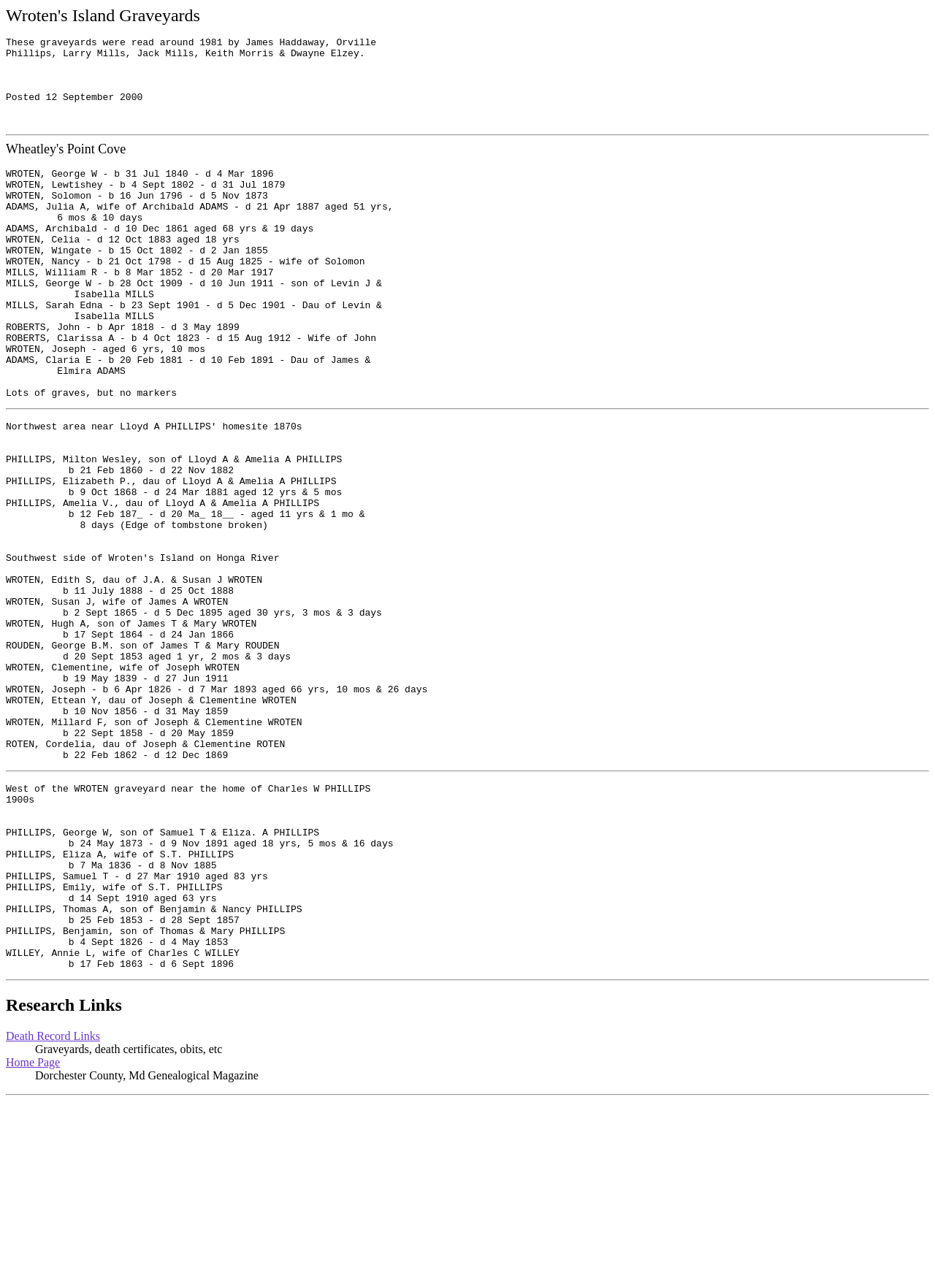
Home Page (33, 1231)
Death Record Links (53, 1204)
